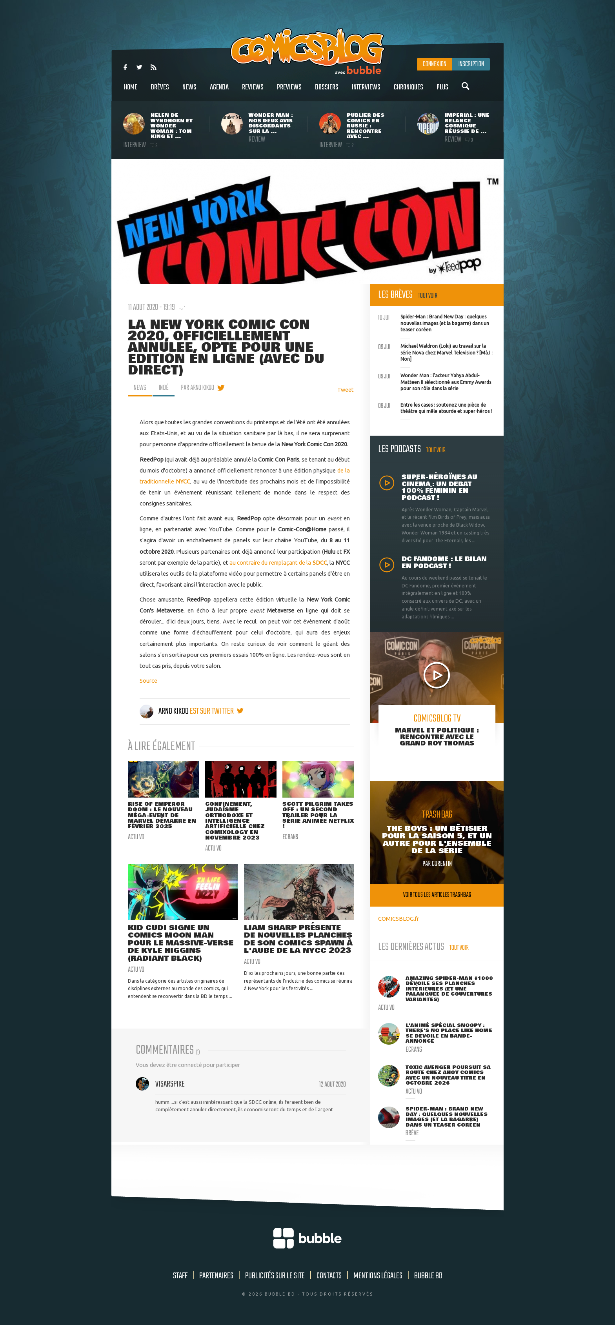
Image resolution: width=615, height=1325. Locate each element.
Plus (442, 92)
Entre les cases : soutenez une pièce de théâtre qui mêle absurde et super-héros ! (435, 407)
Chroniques (408, 92)
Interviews (366, 92)
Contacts (329, 1276)
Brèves (160, 92)
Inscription (471, 64)
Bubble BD (428, 1276)
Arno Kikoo (165, 711)
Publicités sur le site (275, 1276)
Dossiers (326, 92)
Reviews (252, 92)
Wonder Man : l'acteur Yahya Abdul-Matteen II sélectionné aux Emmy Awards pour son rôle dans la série (434, 381)
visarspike (170, 1085)
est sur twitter (217, 711)
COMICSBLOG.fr (398, 918)
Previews (289, 92)
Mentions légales (377, 1276)
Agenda (219, 92)
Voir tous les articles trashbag (437, 895)
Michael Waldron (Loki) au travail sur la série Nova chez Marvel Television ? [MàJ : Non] (435, 352)
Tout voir (427, 296)
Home (130, 92)
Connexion (434, 64)
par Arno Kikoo (197, 387)
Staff (180, 1276)
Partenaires (216, 1276)
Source (148, 680)
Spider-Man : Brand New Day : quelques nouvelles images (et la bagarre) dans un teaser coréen (433, 322)
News (189, 92)
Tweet (345, 389)
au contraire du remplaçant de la (278, 562)
